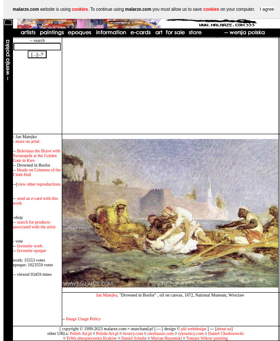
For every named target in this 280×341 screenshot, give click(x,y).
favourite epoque (31, 250)
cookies (80, 9)
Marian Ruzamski (166, 338)
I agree (267, 9)
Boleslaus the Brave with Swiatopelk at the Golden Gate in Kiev (36, 155)
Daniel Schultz (133, 338)
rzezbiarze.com (160, 333)
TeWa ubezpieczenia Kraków (92, 338)
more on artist (28, 141)
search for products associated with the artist (34, 224)
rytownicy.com (191, 333)
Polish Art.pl (81, 333)
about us (223, 328)
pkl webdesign (193, 328)
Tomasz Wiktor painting (207, 338)
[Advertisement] (170, 86)
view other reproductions (38, 184)
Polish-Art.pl (107, 333)
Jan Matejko (106, 295)
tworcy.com (133, 333)
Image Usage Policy (83, 318)
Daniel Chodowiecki (226, 333)
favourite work (29, 245)
